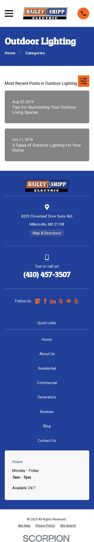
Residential (47, 368)
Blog (47, 426)
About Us (47, 354)
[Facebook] (45, 301)
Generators (47, 397)
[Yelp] (76, 301)
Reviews (47, 411)
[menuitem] (24, 526)
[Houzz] (60, 301)
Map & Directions (47, 233)
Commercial (47, 383)
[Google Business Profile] (37, 301)
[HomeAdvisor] (68, 301)
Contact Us (47, 440)
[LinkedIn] (53, 301)
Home (47, 339)
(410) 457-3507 (46, 274)
